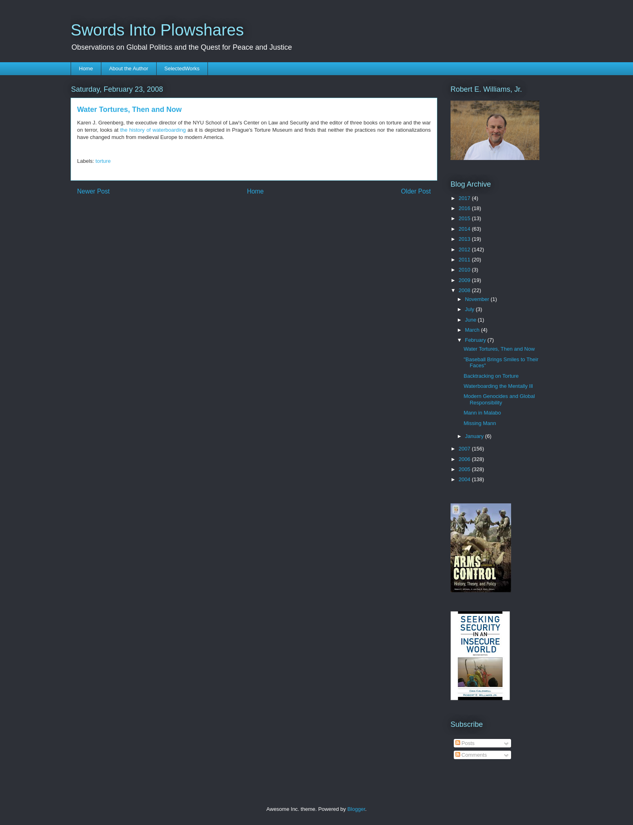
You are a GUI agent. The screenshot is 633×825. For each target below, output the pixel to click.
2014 (465, 229)
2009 (465, 280)
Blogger (356, 809)
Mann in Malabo (482, 413)
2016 (465, 208)
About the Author (128, 68)
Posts (465, 743)
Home (86, 68)
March (473, 330)
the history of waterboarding (153, 130)
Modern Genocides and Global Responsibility (498, 399)
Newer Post (93, 191)
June (471, 320)
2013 (465, 239)
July (470, 309)
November (478, 299)
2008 (465, 290)
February (476, 340)
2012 (465, 249)
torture (103, 161)
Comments (471, 755)
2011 (465, 260)
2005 (465, 469)
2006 (465, 459)
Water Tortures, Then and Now (498, 349)
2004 (465, 479)
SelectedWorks (181, 68)
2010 (465, 270)
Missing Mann (479, 423)
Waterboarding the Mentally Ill (498, 386)
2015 (465, 218)
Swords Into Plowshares (157, 30)
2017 (465, 198)
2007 (465, 449)
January (475, 436)
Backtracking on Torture (490, 376)
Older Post (416, 191)
